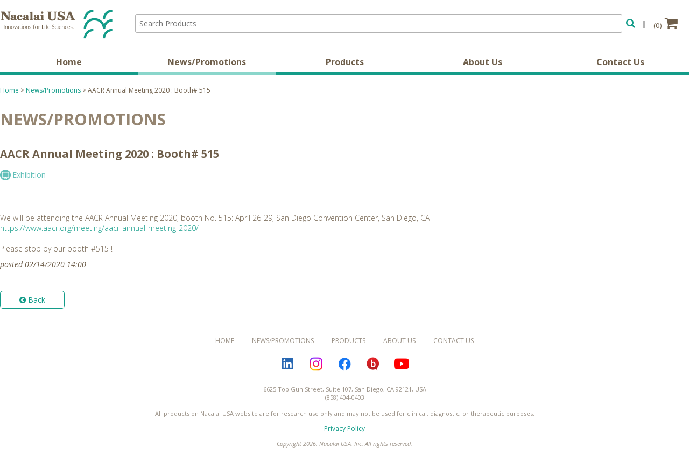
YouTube (401, 364)
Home (69, 62)
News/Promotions (206, 62)
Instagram (316, 364)
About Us (482, 62)
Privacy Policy (344, 428)
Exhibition (29, 175)
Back (32, 300)
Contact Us (620, 62)
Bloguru (373, 364)
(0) (665, 23)
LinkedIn (287, 364)
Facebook (344, 364)
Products (345, 62)
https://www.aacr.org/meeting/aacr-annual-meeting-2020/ (99, 228)
